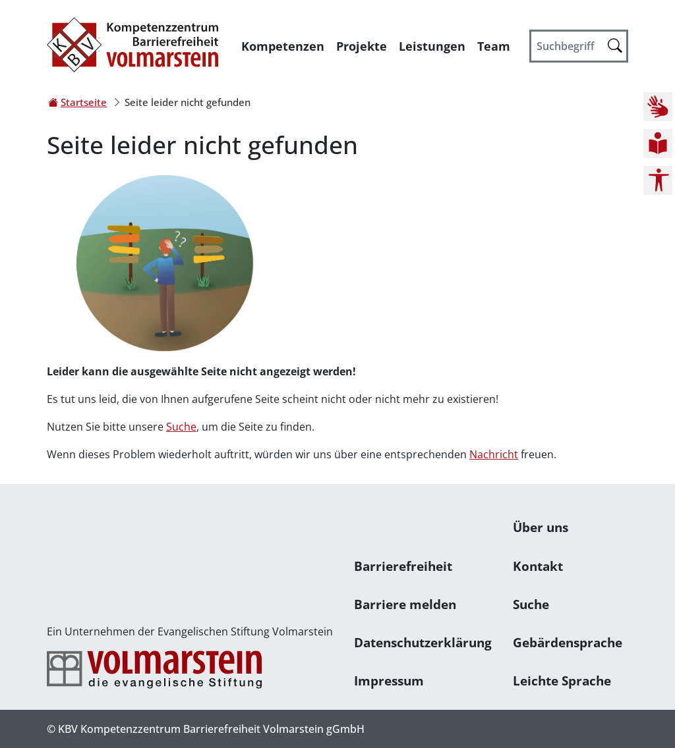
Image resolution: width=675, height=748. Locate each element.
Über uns (540, 527)
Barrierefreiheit (403, 566)
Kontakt (538, 566)
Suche (181, 426)
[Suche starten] (615, 45)
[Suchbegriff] (578, 46)
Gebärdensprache (567, 642)
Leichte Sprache (562, 680)
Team (493, 46)
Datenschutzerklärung (423, 642)
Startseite (84, 102)
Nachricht (493, 454)
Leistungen (432, 46)
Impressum (389, 680)
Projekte (361, 46)
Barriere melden (405, 604)
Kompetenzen (282, 46)
